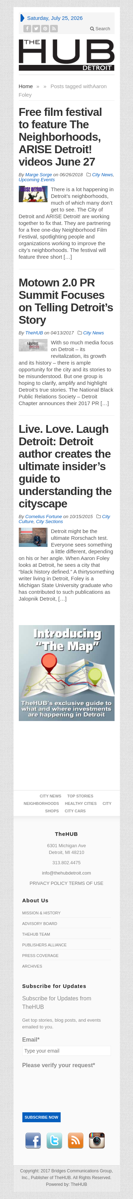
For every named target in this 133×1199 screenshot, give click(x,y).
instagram (96, 1140)
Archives (32, 966)
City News (102, 174)
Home (26, 86)
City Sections (49, 521)
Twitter (54, 1140)
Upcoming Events (37, 179)
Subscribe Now (42, 1117)
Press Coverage (40, 955)
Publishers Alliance (44, 945)
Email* (31, 1040)
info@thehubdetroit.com (66, 873)
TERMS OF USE (86, 883)
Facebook (32, 1140)
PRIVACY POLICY (49, 883)
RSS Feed (75, 1140)
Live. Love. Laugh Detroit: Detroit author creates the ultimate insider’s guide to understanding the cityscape (65, 466)
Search (100, 28)
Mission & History (41, 913)
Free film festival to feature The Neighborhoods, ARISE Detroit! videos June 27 (60, 137)
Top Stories (80, 796)
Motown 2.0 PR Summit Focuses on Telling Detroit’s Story (66, 301)
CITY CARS (75, 811)
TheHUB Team (36, 934)
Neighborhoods (41, 803)
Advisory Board (39, 923)
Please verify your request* (58, 1065)
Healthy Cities (80, 803)
